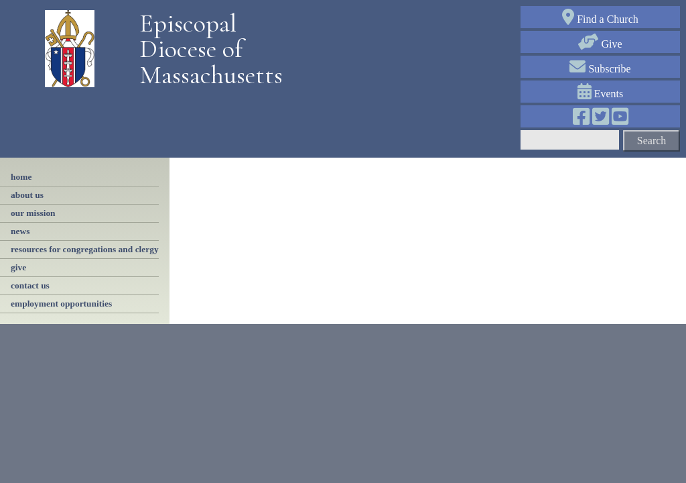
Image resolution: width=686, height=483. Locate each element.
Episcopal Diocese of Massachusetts (206, 49)
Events (600, 93)
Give (600, 44)
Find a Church (600, 19)
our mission (33, 213)
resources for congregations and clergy (85, 249)
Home (21, 177)
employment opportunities (61, 304)
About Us (27, 195)
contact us (30, 285)
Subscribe (599, 68)
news (20, 231)
